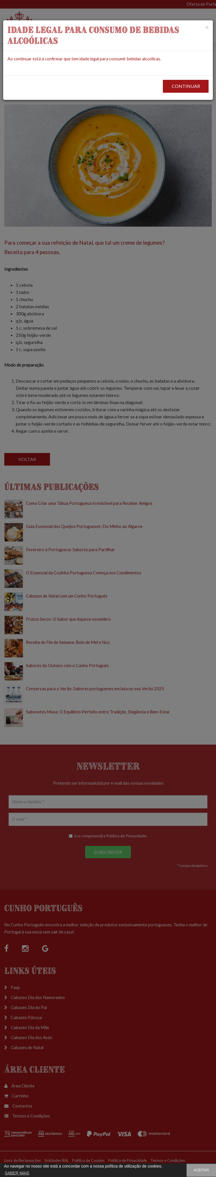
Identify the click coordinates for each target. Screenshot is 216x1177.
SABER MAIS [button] (17, 1173)
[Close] (207, 27)
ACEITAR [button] (201, 1170)
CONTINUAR (186, 86)
